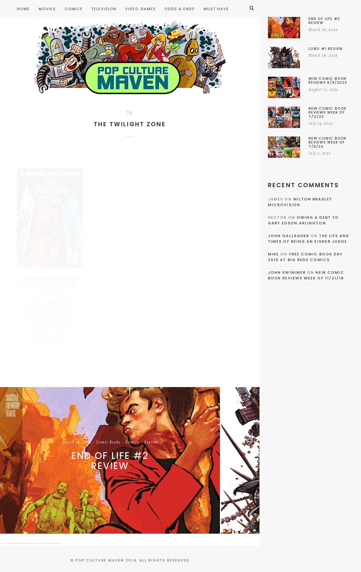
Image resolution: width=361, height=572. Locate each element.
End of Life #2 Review (110, 460)
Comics (132, 442)
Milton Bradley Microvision (300, 201)
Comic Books (108, 442)
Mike (273, 254)
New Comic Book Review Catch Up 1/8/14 (50, 279)
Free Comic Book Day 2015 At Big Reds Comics (305, 256)
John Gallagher (288, 235)
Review (151, 442)
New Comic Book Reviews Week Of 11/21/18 (306, 275)
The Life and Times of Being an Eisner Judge (308, 238)
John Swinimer (287, 272)
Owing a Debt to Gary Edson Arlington (303, 220)
